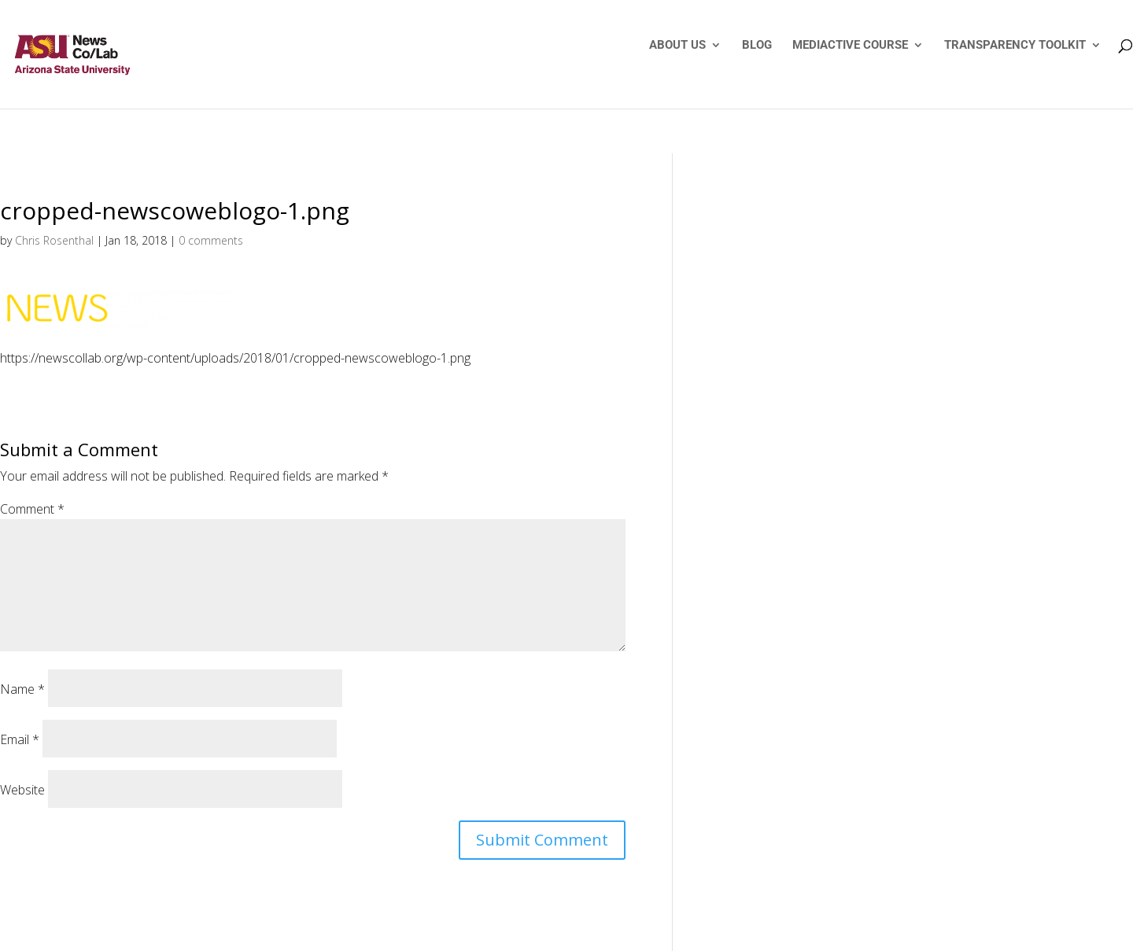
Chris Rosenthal (54, 240)
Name (22, 689)
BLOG (757, 45)
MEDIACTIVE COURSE (850, 45)
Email (19, 739)
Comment (32, 509)
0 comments (211, 240)
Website (22, 789)
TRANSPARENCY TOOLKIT (1015, 45)
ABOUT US (677, 45)
